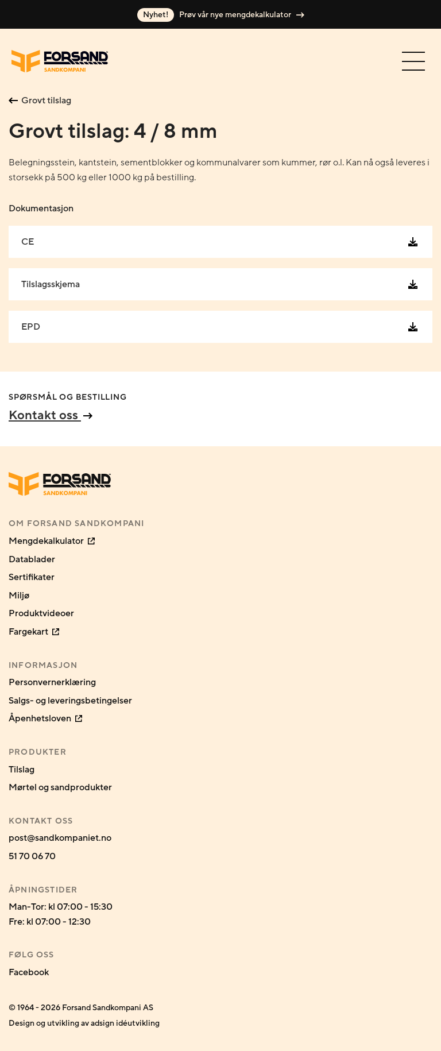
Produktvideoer (41, 613)
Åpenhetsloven (45, 718)
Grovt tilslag (40, 100)
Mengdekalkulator (52, 541)
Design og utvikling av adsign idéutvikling (84, 1023)
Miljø (19, 595)
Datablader (32, 559)
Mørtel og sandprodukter (60, 787)
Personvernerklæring (52, 682)
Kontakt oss (50, 415)
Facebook (29, 972)
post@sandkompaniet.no (60, 838)
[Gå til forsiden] (59, 61)
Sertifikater (32, 577)
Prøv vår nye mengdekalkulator (220, 15)
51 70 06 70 (32, 856)
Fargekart (34, 631)
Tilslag (21, 769)
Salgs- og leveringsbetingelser (70, 700)
